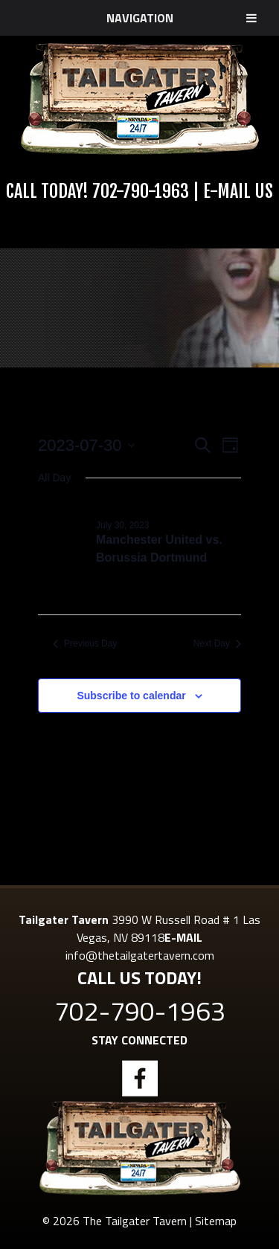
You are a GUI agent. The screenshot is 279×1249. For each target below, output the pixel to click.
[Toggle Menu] (251, 18)
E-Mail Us (238, 191)
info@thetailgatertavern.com (139, 955)
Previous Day (85, 643)
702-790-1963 (140, 191)
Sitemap (216, 1221)
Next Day (217, 643)
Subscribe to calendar (131, 695)
